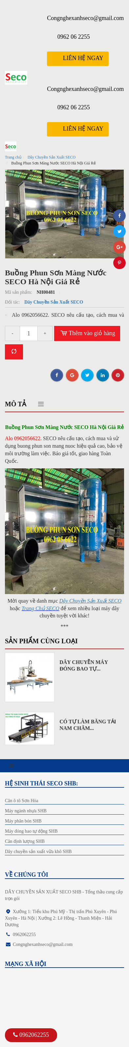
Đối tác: (13, 302)
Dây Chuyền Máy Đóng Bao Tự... (83, 665)
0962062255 (31, 1035)
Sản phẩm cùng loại (41, 641)
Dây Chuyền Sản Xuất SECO (51, 157)
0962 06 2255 (73, 36)
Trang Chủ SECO (40, 608)
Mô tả (15, 404)
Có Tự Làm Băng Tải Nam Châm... (87, 725)
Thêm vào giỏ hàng (87, 333)
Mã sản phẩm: (19, 292)
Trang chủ (13, 157)
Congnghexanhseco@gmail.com (85, 18)
